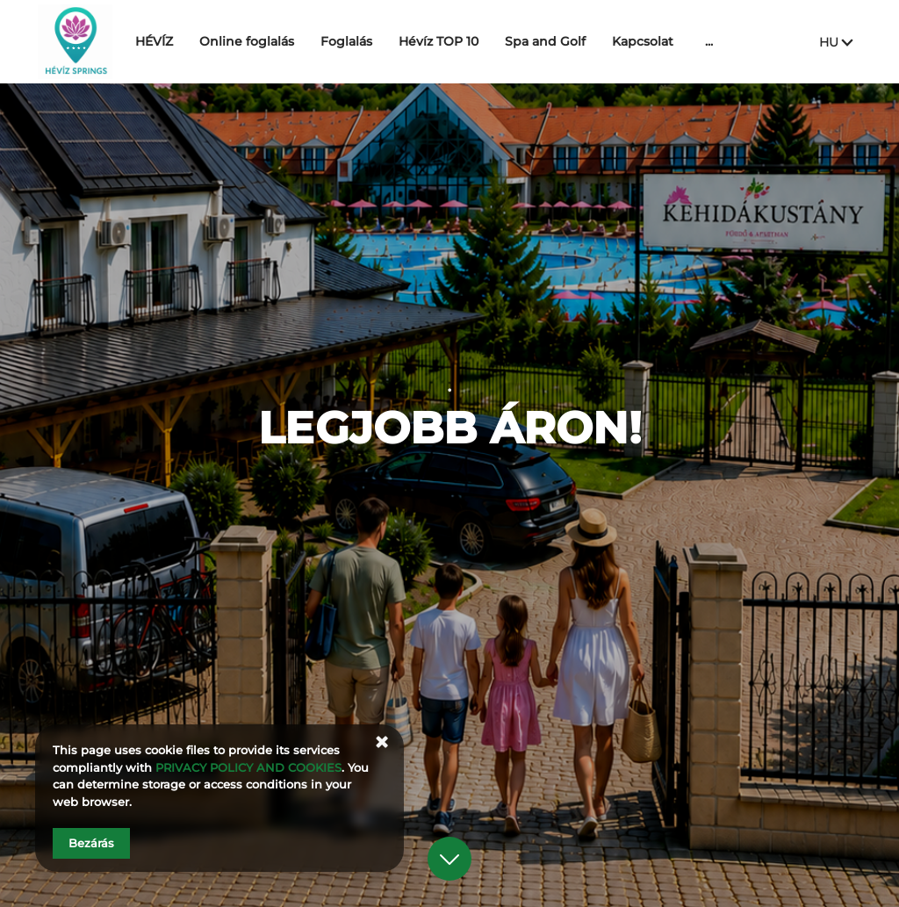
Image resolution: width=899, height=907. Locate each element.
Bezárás (91, 843)
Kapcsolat (686, 41)
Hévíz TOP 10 (482, 41)
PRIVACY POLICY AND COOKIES (248, 767)
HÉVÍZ (198, 41)
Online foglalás (290, 41)
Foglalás (390, 41)
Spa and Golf (589, 41)
